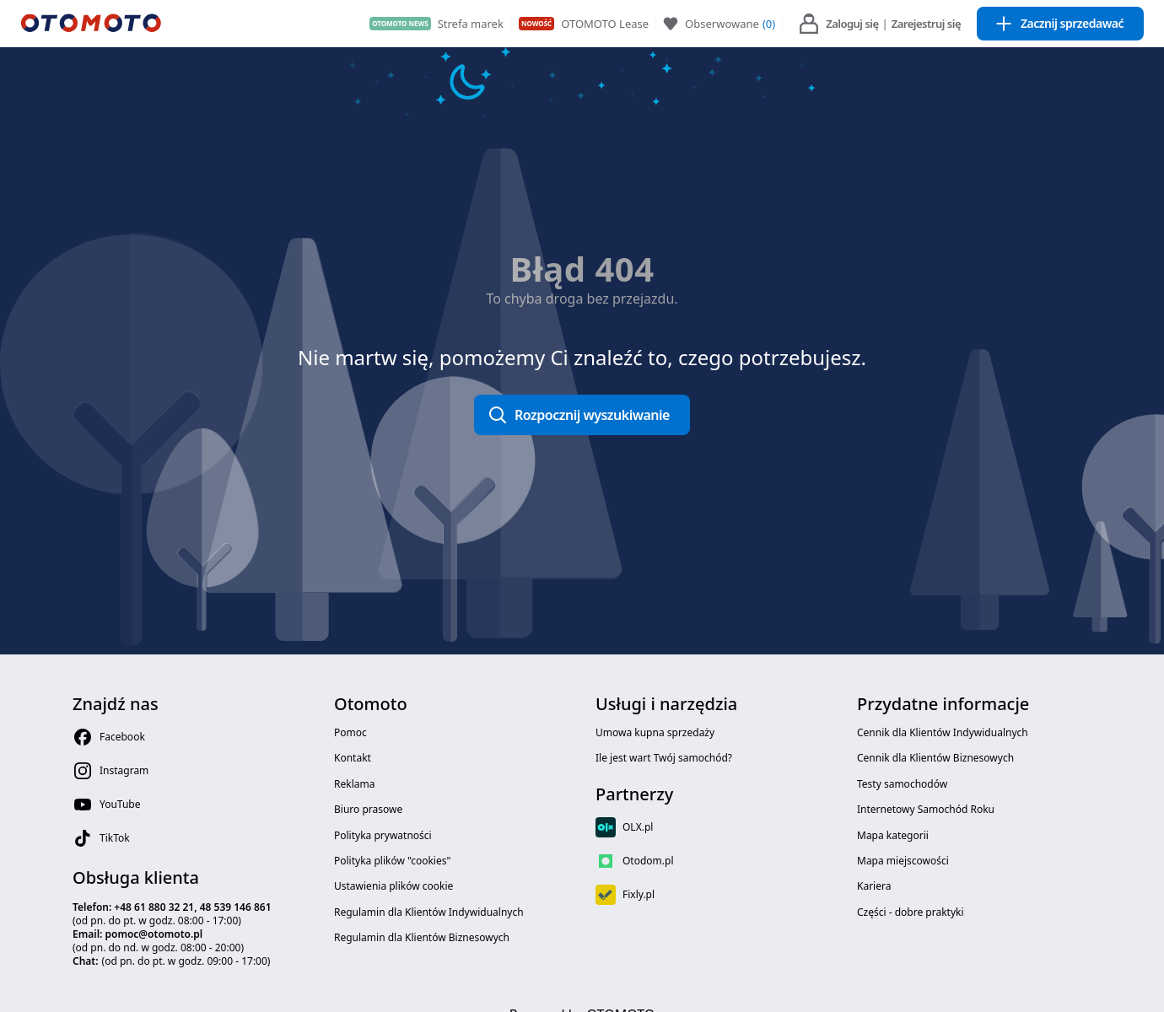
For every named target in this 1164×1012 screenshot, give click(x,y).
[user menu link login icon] (808, 23)
